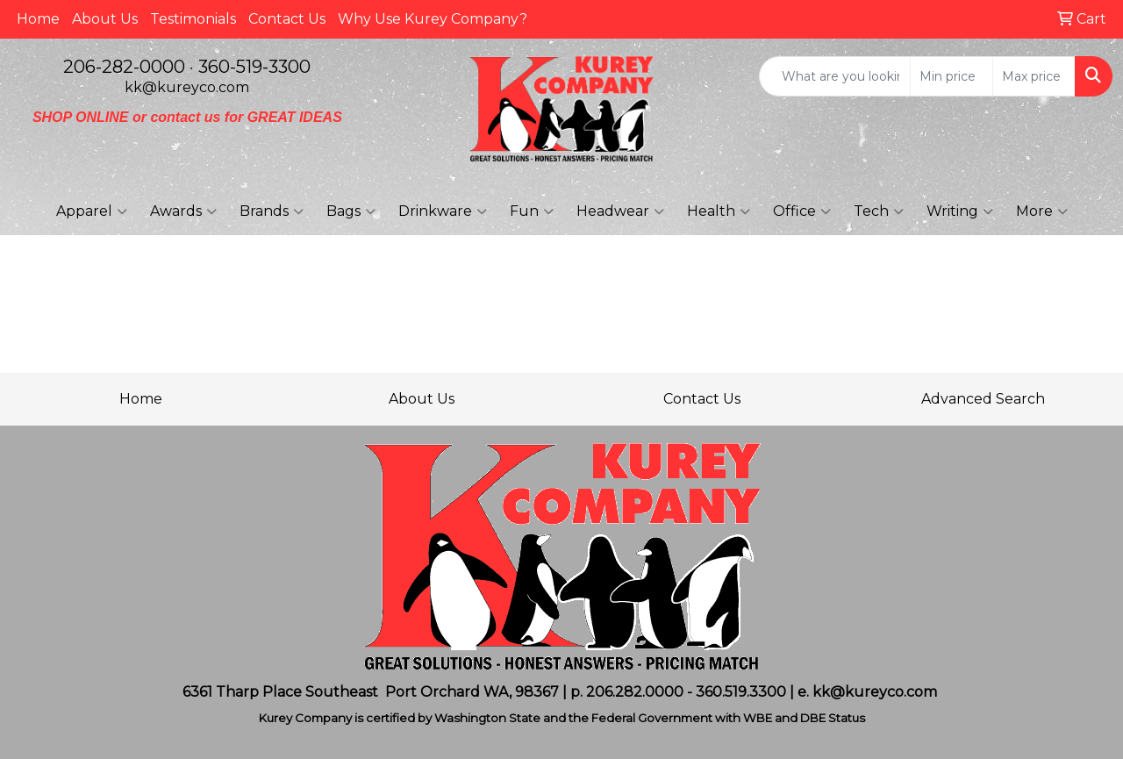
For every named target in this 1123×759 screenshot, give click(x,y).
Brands (272, 211)
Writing (959, 211)
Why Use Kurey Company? (432, 19)
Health (718, 211)
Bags (351, 211)
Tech (879, 211)
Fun (532, 211)
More (1042, 211)
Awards (183, 211)
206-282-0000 (124, 66)
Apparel (91, 211)
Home (38, 19)
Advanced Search (983, 398)
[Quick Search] (835, 76)
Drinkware (442, 211)
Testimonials (193, 19)
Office (802, 211)
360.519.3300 (741, 692)
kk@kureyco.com (187, 87)
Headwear (620, 211)
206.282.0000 (634, 692)
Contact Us (286, 19)
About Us (105, 19)
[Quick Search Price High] (1034, 76)
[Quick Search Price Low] (951, 76)
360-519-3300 (254, 66)
